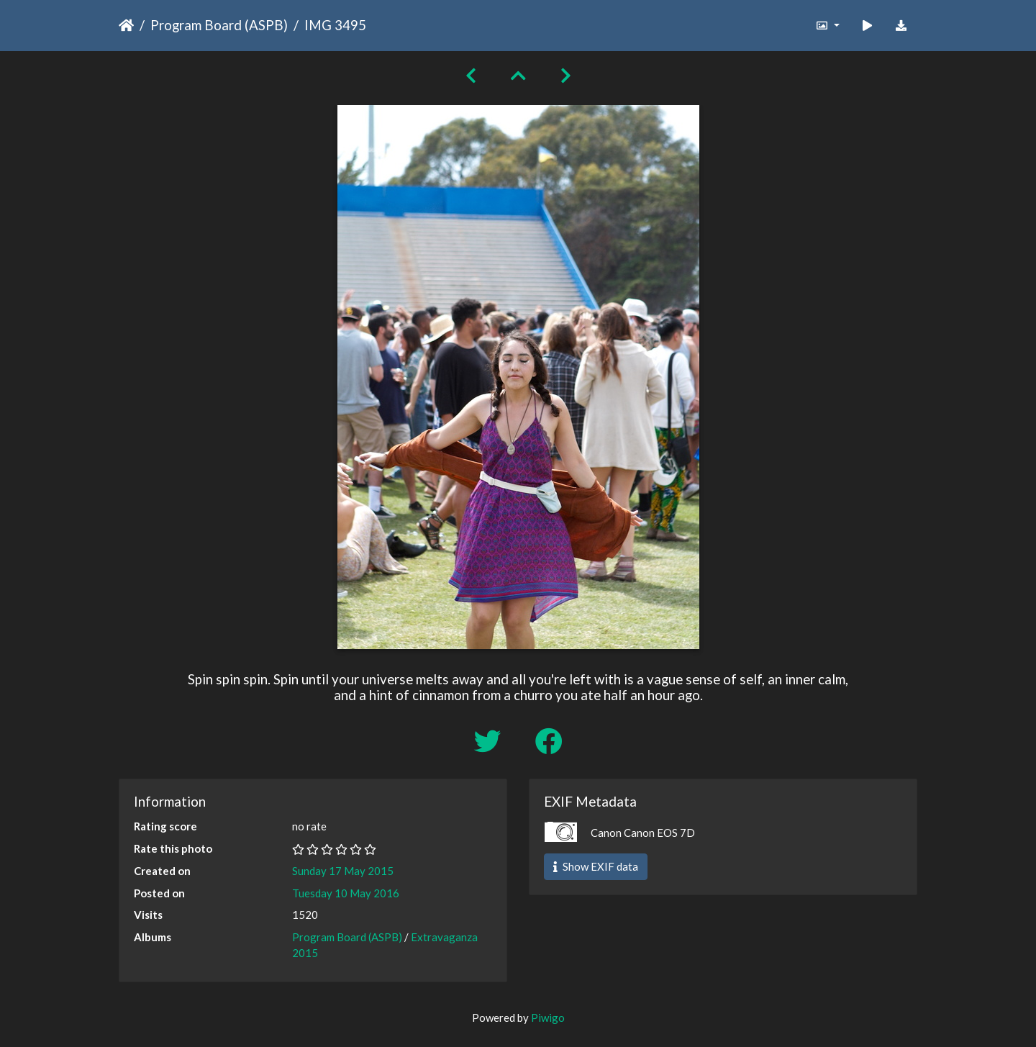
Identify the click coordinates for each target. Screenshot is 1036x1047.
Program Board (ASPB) (219, 25)
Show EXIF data (595, 866)
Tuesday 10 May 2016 (345, 893)
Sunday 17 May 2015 (343, 870)
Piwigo (548, 1017)
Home (126, 25)
